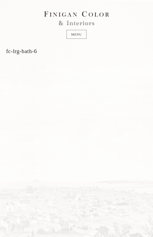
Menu (76, 34)
